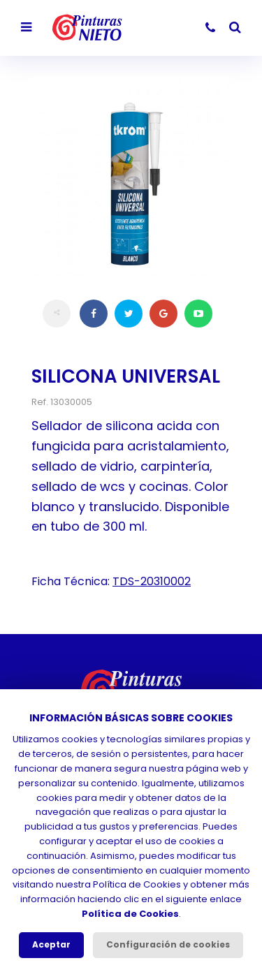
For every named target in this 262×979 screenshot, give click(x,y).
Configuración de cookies (168, 944)
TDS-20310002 (151, 581)
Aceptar (51, 944)
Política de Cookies (130, 913)
